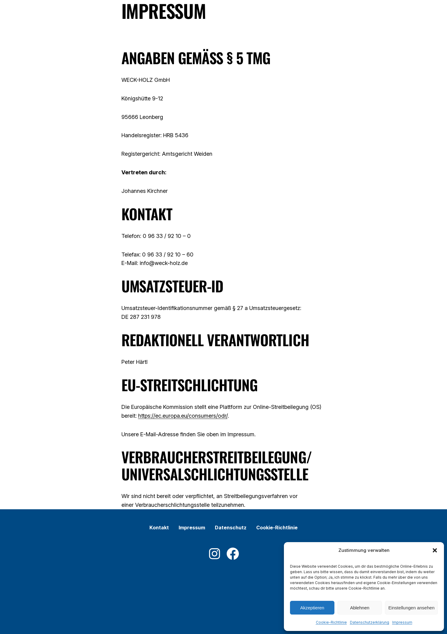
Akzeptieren (312, 607)
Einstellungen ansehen (411, 607)
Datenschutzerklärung (369, 622)
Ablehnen (359, 607)
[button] (435, 550)
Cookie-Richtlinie (331, 622)
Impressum (402, 622)
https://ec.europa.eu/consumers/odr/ (183, 416)
